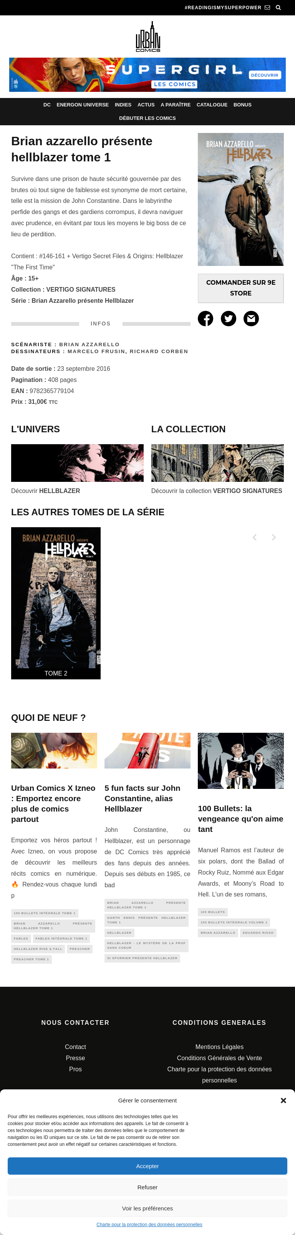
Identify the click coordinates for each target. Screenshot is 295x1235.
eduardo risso (258, 935)
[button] (283, 1100)
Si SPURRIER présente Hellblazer (142, 965)
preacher (80, 952)
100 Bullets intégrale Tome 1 (45, 913)
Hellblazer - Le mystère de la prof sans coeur (146, 950)
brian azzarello (218, 935)
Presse (75, 1064)
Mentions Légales (220, 1053)
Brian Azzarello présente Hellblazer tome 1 (53, 927)
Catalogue (212, 105)
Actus (146, 105)
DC (47, 105)
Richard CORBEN (159, 351)
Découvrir (45, 491)
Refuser (148, 1187)
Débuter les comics (147, 118)
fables (21, 941)
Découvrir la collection (216, 491)
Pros (75, 1075)
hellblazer (119, 936)
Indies (123, 105)
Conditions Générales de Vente (219, 1064)
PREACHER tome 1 (31, 964)
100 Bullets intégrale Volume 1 (234, 924)
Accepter (147, 1166)
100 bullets (213, 912)
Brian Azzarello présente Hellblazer (82, 300)
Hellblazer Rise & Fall (38, 952)
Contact (75, 1053)
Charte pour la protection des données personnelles (149, 1224)
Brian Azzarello (89, 344)
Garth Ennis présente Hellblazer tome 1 (146, 922)
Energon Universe (82, 105)
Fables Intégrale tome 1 (62, 941)
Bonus (243, 105)
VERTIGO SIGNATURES (81, 289)
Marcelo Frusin (96, 351)
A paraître (176, 105)
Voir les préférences (147, 1208)
